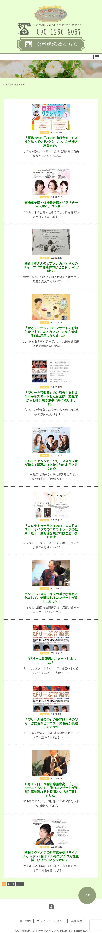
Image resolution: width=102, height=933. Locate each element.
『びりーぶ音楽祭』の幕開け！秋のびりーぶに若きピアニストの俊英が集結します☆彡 (51, 723)
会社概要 (76, 921)
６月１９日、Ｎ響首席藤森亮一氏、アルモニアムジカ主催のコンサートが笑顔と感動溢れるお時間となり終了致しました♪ (51, 789)
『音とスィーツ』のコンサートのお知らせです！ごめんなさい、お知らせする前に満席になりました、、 (51, 331)
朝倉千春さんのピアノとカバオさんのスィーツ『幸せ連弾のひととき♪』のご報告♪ (51, 267)
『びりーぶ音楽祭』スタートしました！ (51, 660)
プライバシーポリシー (51, 921)
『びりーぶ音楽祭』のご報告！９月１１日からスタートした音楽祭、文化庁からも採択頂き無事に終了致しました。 (51, 398)
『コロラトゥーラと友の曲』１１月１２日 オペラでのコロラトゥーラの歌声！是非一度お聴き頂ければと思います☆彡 (51, 531)
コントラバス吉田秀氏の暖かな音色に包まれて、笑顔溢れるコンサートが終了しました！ (51, 597)
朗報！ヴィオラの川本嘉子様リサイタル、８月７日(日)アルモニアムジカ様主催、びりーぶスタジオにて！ (51, 856)
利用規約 (25, 921)
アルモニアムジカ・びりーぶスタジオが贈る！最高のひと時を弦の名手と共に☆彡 (51, 464)
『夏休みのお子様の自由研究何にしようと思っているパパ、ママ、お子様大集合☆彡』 (51, 141)
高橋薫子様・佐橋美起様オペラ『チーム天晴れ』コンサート (51, 204)
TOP (87, 895)
